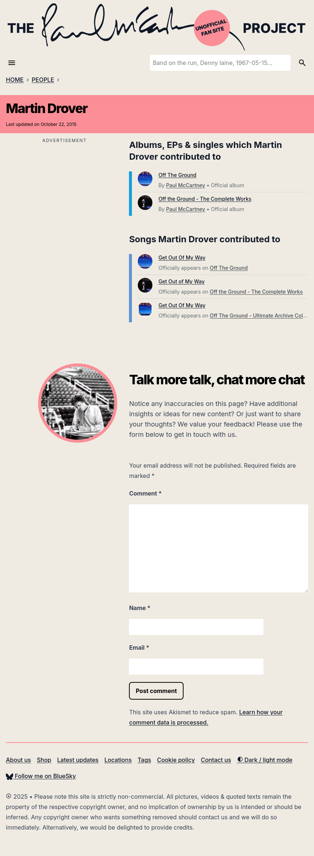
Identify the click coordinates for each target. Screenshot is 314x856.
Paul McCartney (185, 185)
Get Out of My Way (181, 281)
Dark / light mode (264, 759)
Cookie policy (176, 759)
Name (139, 608)
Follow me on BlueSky (41, 776)
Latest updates (78, 759)
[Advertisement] (64, 197)
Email (139, 647)
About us (18, 759)
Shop (44, 759)
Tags (144, 759)
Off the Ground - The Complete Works (204, 199)
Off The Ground (177, 175)
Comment (145, 493)
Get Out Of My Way (181, 257)
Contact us (216, 759)
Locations (118, 759)
